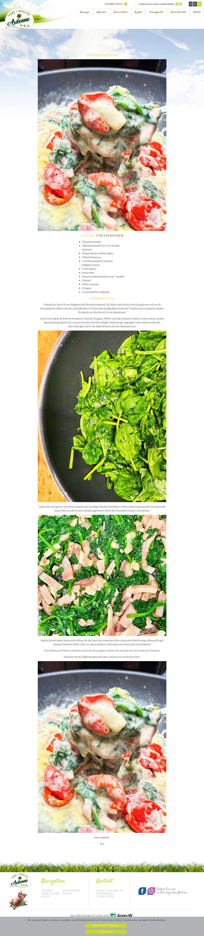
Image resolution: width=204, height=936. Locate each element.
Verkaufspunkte (156, 12)
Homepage (84, 12)
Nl (195, 4)
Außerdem (101, 12)
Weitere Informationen (106, 925)
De (199, 4)
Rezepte (138, 12)
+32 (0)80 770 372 (116, 4)
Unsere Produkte (178, 12)
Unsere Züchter (120, 12)
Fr (191, 4)
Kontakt (196, 12)
